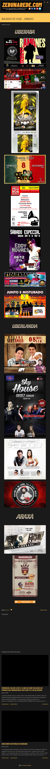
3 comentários (13, 704)
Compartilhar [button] (43, 610)
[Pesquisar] (44, 2)
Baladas (7, 610)
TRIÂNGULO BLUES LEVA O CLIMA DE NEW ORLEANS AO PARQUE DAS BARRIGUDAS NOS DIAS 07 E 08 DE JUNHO (22, 689)
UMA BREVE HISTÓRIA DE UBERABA (14, 744)
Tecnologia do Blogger (25, 765)
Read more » (45, 704)
